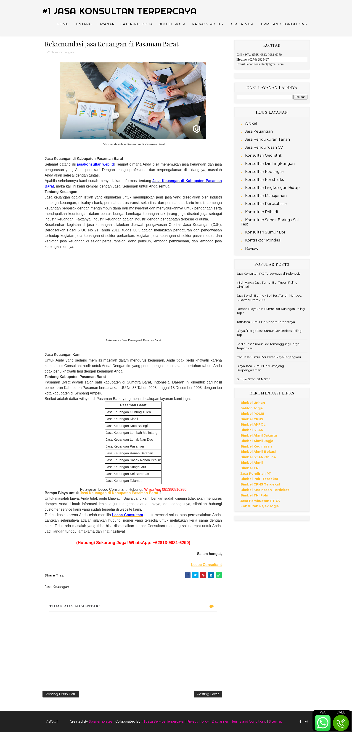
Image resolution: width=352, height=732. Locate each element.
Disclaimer (241, 24)
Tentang (83, 24)
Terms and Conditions (283, 24)
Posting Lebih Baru (60, 694)
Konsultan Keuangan (264, 171)
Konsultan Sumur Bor (265, 232)
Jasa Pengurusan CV (264, 147)
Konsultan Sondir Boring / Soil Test (270, 222)
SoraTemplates (100, 721)
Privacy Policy (208, 24)
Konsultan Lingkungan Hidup (272, 187)
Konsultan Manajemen (266, 195)
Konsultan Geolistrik (263, 155)
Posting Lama (208, 694)
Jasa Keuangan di (96, 493)
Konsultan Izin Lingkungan (270, 163)
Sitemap (275, 721)
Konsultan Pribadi (261, 212)
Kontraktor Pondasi (263, 240)
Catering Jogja (136, 24)
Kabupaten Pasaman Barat (135, 493)
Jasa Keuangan (62, 52)
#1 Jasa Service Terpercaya (162, 721)
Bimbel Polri (172, 24)
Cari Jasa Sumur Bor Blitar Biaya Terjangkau (269, 357)
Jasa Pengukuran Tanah (267, 139)
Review (251, 248)
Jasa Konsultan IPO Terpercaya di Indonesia (269, 273)
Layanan (106, 24)
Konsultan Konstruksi (264, 179)
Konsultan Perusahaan (266, 203)
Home (63, 24)
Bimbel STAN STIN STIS (253, 379)
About (52, 721)
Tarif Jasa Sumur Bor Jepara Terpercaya (266, 322)
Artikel (251, 123)
